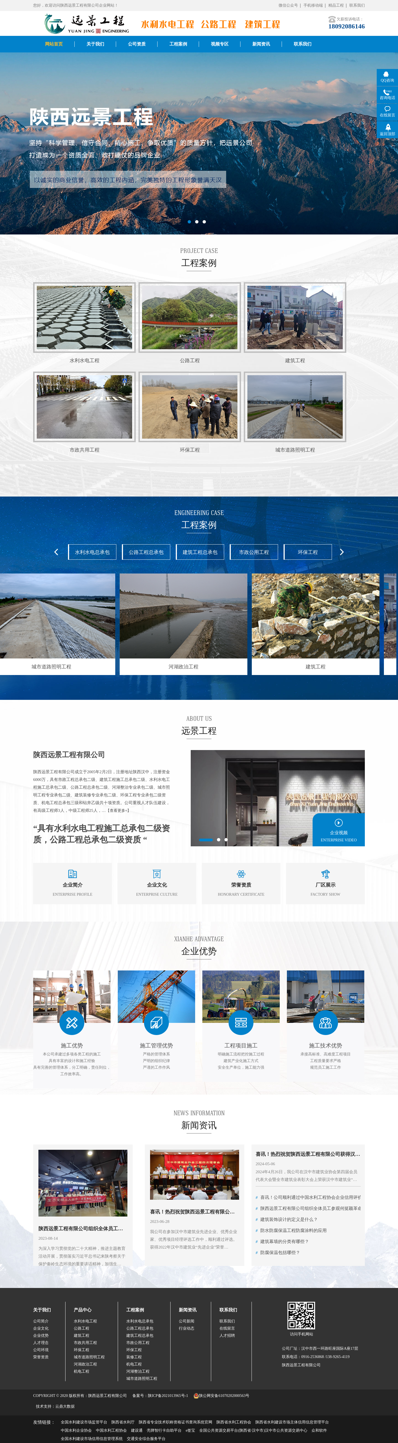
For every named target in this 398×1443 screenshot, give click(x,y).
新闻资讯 (188, 1310)
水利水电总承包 (92, 552)
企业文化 (41, 1328)
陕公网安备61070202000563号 (221, 1396)
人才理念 (41, 1343)
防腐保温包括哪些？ (278, 1252)
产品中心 (82, 1310)
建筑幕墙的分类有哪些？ (282, 1241)
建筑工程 (81, 1335)
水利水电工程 (85, 1321)
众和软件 (319, 1430)
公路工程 (81, 1328)
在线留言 (227, 1328)
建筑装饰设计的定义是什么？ (287, 1219)
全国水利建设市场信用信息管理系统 (92, 1439)
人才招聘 (227, 1335)
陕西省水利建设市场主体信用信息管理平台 (292, 1422)
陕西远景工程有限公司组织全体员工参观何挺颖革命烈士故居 (318, 1208)
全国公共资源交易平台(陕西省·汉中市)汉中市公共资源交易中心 (253, 1430)
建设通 (137, 1430)
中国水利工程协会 (111, 1430)
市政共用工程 (85, 1343)
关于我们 (42, 1310)
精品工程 (336, 5)
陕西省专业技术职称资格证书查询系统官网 (175, 1422)
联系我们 (357, 5)
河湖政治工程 (85, 1364)
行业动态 (186, 1328)
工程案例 (135, 1310)
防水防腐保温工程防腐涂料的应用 (291, 1230)
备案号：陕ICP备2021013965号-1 (160, 1396)
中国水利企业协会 (76, 1430)
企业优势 (41, 1335)
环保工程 (308, 552)
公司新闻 (186, 1321)
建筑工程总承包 (200, 552)
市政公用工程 (254, 552)
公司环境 (41, 1350)
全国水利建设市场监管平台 (84, 1422)
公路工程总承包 (146, 552)
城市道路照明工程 (89, 1357)
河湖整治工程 (138, 1371)
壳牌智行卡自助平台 (164, 1430)
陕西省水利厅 (123, 1422)
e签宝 (190, 1430)
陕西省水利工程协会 (233, 1422)
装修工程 (134, 1357)
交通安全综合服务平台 (146, 1439)
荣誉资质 (41, 1357)
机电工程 (81, 1371)
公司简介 (41, 1321)
